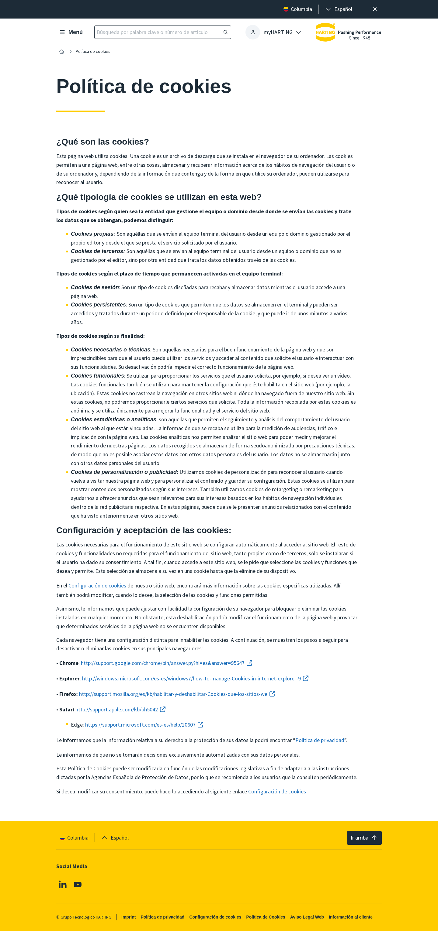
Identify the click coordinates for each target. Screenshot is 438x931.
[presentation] (338, 9)
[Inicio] (61, 51)
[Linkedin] (62, 884)
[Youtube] (77, 884)
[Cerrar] (375, 9)
